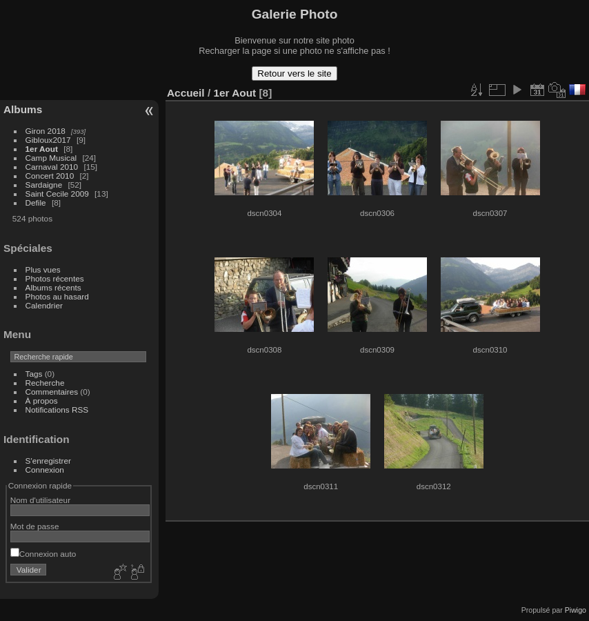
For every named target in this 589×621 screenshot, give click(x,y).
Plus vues (43, 269)
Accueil (186, 93)
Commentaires (52, 391)
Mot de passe (34, 526)
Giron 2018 (46, 130)
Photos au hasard (57, 296)
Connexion (45, 469)
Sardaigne (44, 184)
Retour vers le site (294, 73)
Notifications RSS (57, 409)
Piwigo (575, 610)
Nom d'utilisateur (40, 499)
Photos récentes (55, 278)
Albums (22, 109)
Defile (36, 202)
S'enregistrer (48, 460)
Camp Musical (51, 157)
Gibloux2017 (48, 139)
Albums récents (53, 287)
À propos (42, 400)
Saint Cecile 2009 (57, 193)
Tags (34, 373)
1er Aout (42, 148)
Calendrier (44, 305)
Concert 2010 (50, 175)
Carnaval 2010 (52, 166)
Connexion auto (43, 553)
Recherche (45, 382)
